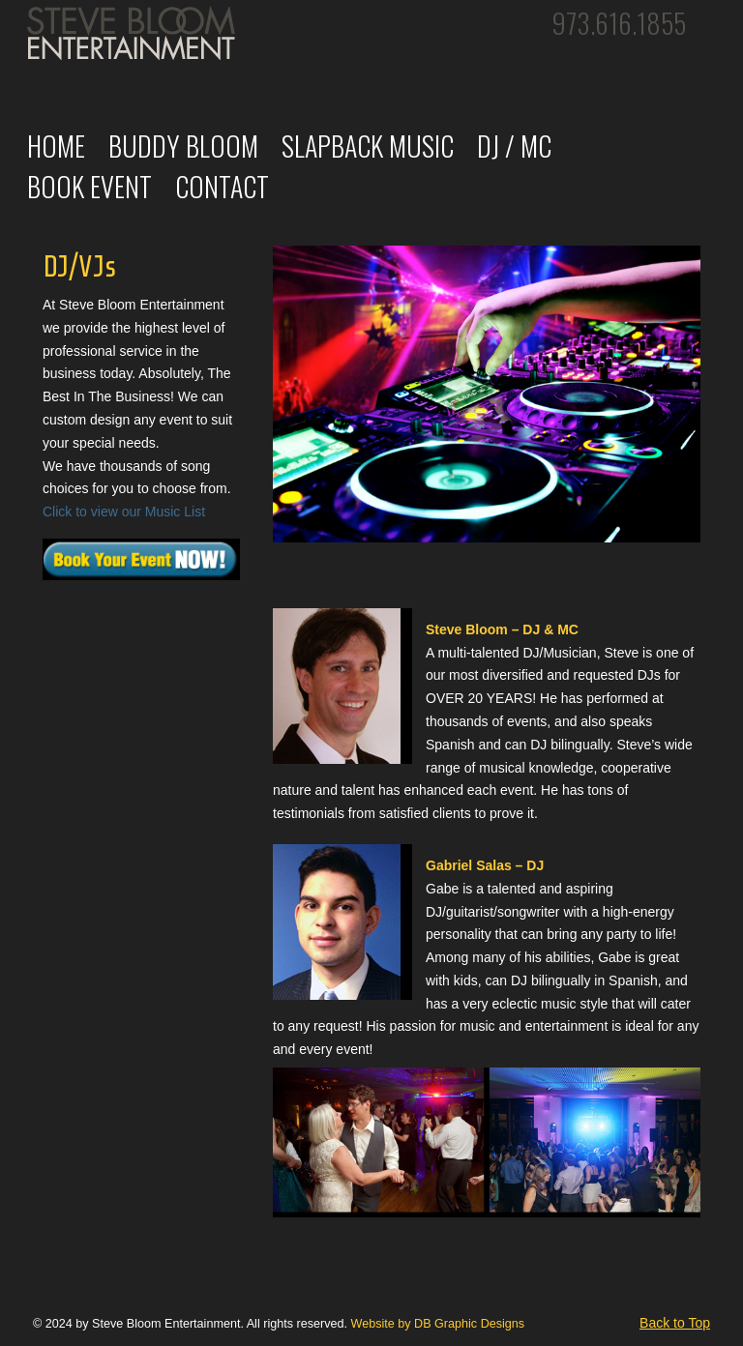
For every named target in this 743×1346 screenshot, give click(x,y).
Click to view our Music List (124, 511)
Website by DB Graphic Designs (437, 1324)
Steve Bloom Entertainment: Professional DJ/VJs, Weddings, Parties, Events (134, 39)
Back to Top (674, 1323)
